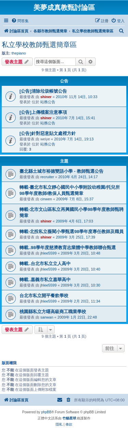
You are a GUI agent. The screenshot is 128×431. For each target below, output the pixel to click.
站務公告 (47, 102)
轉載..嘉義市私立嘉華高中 (45, 279)
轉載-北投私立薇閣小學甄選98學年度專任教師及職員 (71, 231)
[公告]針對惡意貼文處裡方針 (47, 133)
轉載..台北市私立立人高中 (45, 263)
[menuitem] (20, 21)
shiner (46, 97)
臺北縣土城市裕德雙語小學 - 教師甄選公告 (61, 171)
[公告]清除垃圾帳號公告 (43, 91)
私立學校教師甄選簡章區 (39, 44)
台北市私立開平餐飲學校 (43, 295)
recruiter (47, 177)
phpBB (46, 412)
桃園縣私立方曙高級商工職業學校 (52, 311)
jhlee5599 (48, 253)
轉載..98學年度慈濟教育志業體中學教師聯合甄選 (67, 247)
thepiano (19, 53)
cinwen (46, 199)
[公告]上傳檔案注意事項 (43, 112)
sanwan (46, 317)
